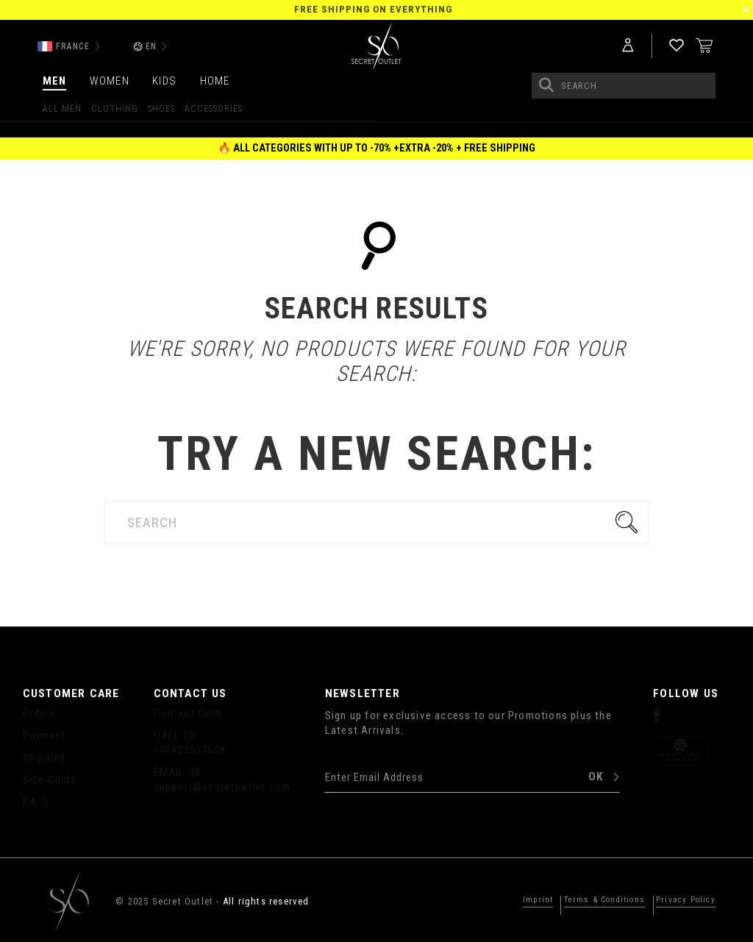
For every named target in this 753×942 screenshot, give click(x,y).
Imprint (510, 899)
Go (630, 522)
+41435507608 (190, 750)
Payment (44, 735)
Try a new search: (376, 454)
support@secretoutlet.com (222, 786)
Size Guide (49, 779)
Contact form (188, 713)
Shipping (44, 757)
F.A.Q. (37, 801)
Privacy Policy (680, 899)
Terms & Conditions (586, 899)
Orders (39, 713)
